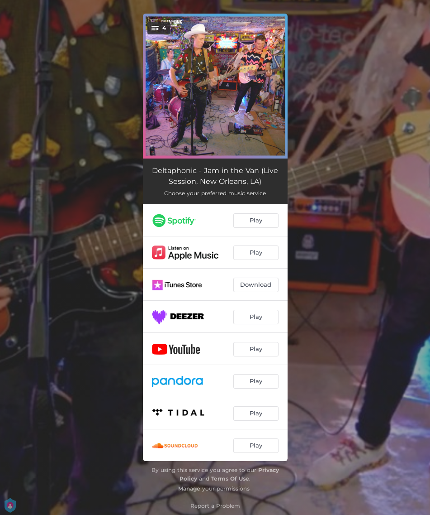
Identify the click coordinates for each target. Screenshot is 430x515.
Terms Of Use (230, 478)
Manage (189, 488)
